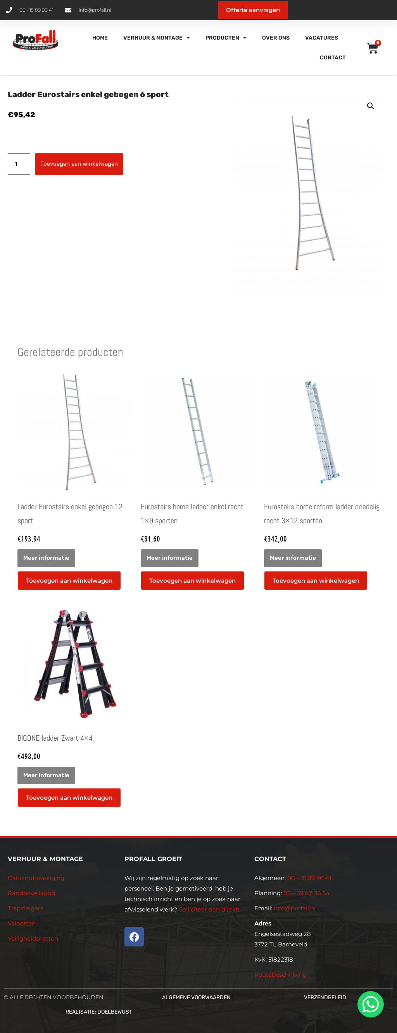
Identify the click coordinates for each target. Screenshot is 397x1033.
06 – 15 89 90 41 (308, 878)
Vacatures (321, 38)
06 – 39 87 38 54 (306, 893)
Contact (333, 57)
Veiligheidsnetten (33, 938)
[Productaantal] (19, 164)
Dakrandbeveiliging (36, 878)
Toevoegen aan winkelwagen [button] (69, 580)
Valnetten (22, 923)
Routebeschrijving (280, 974)
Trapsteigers (25, 908)
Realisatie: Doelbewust (99, 1012)
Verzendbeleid (325, 997)
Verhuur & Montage (156, 37)
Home (100, 38)
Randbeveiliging (31, 893)
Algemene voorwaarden (196, 997)
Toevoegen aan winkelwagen (79, 163)
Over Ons (276, 38)
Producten (226, 37)
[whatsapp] (369, 1004)
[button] (371, 106)
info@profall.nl (295, 908)
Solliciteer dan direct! (210, 909)
